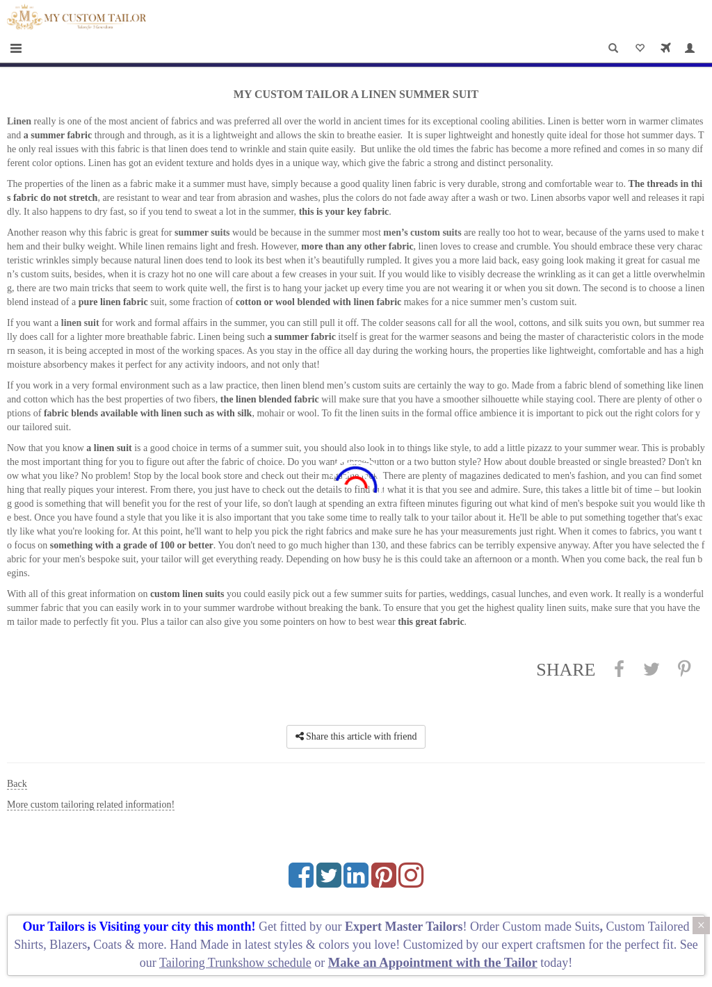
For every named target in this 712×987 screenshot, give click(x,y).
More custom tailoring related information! (91, 804)
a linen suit (108, 448)
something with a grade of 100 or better (131, 545)
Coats (109, 945)
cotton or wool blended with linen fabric (319, 302)
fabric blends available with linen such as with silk (148, 413)
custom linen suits (187, 594)
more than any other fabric (357, 246)
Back (17, 783)
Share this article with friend (356, 736)
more (150, 945)
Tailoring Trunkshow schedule (235, 963)
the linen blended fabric (269, 399)
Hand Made (199, 945)
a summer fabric (58, 135)
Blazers (68, 945)
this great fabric (431, 622)
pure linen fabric (113, 302)
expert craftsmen (543, 945)
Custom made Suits (551, 926)
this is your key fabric (344, 211)
